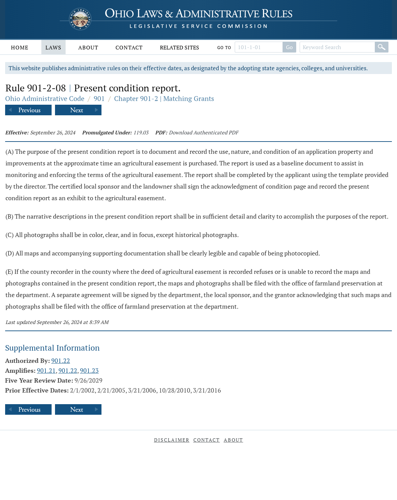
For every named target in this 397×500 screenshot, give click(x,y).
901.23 (89, 370)
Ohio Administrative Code (44, 98)
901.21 (46, 370)
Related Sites (179, 47)
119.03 (140, 132)
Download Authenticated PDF (203, 132)
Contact (129, 47)
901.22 (60, 360)
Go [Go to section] (289, 47)
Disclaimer (172, 440)
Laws (53, 47)
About (88, 47)
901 (99, 98)
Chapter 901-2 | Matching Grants (164, 98)
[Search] (381, 47)
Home (19, 47)
